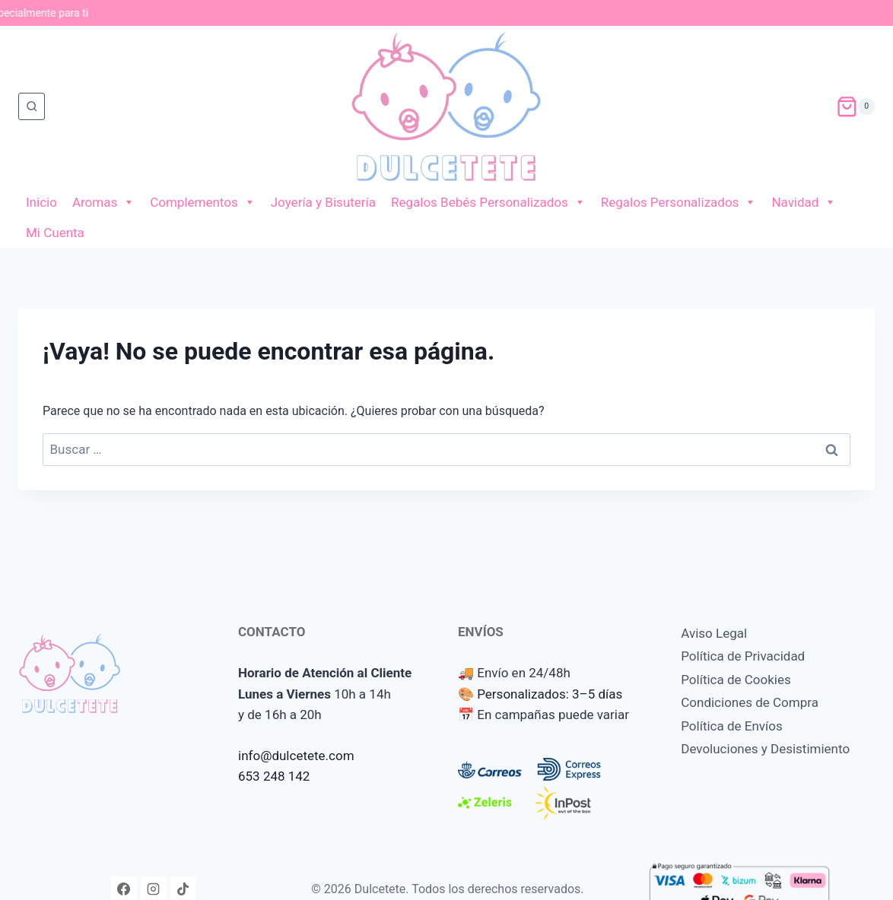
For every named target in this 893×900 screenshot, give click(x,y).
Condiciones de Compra (749, 702)
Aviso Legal (714, 633)
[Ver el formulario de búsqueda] (31, 106)
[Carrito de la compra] (855, 107)
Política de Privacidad (743, 656)
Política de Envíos (732, 726)
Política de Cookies (736, 679)
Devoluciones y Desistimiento (765, 748)
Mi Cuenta (55, 232)
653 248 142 (274, 776)
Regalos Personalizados (679, 202)
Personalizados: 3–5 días (549, 694)
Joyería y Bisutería (323, 202)
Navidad (803, 202)
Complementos (203, 202)
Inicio (41, 202)
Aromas (103, 202)
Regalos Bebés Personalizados (488, 202)
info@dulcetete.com (296, 755)
